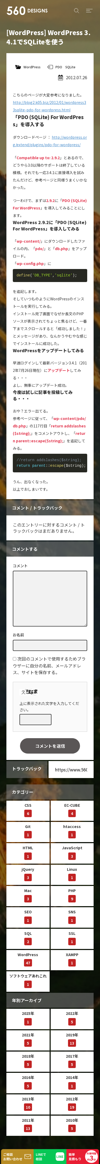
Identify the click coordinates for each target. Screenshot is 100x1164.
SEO (28, 916)
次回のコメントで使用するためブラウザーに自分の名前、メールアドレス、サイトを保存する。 (49, 665)
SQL (28, 938)
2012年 (72, 1103)
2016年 (28, 1082)
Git (28, 831)
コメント (20, 565)
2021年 (28, 1039)
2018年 (28, 1060)
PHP (72, 895)
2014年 (72, 1082)
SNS (72, 916)
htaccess (72, 831)
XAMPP (72, 959)
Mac (28, 895)
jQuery (28, 874)
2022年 (72, 1018)
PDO (58, 67)
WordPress (32, 67)
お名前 (18, 634)
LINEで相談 (41, 1156)
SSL (72, 938)
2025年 (28, 1018)
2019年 (72, 1039)
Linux (72, 874)
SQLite (70, 67)
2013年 (28, 1103)
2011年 (28, 1124)
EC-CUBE (72, 809)
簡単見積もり (83, 1156)
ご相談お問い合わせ (12, 1156)
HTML (28, 852)
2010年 (72, 1124)
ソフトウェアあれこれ (28, 980)
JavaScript (72, 852)
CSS (28, 809)
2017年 (72, 1060)
